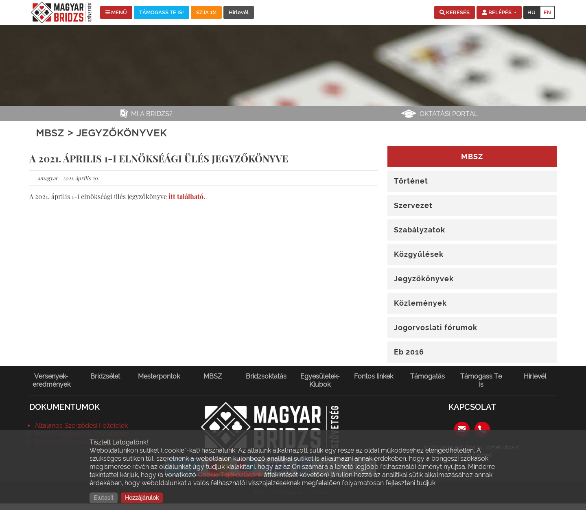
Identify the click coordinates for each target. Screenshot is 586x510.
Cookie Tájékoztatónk (230, 475)
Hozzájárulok (142, 498)
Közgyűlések (419, 254)
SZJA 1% (206, 12)
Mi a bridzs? (152, 114)
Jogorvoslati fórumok (435, 327)
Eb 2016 (409, 352)
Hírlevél (239, 12)
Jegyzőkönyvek (424, 278)
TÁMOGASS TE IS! (161, 12)
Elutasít (104, 498)
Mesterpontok (159, 376)
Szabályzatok (419, 229)
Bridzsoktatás (266, 376)
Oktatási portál (449, 114)
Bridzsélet (105, 376)
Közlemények (420, 303)
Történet (411, 181)
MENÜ (116, 12)
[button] (454, 13)
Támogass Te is (481, 380)
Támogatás (427, 376)
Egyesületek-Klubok (320, 380)
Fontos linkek (373, 376)
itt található (185, 196)
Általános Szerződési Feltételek (81, 425)
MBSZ (212, 376)
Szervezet (413, 205)
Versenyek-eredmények (51, 380)
